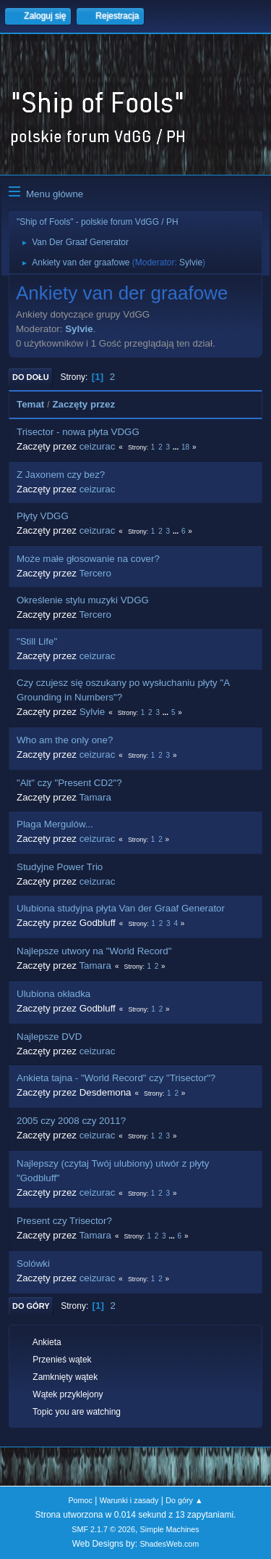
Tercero (95, 573)
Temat (30, 404)
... (177, 447)
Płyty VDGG (43, 515)
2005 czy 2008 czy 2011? (71, 1120)
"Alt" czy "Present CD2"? (69, 782)
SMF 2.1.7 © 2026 (103, 1529)
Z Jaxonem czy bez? (61, 474)
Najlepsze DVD (49, 1036)
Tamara (95, 797)
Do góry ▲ (183, 1500)
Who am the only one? (65, 740)
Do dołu (30, 377)
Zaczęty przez (83, 404)
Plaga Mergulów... (55, 824)
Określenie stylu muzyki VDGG (83, 600)
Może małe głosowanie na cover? (88, 558)
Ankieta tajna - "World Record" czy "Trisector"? (116, 1077)
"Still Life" (37, 641)
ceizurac (97, 446)
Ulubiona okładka (53, 993)
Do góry (31, 1306)
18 (185, 447)
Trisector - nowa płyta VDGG (78, 431)
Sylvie (190, 262)
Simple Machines (169, 1529)
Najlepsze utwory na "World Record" (94, 951)
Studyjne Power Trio (60, 866)
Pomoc (80, 1500)
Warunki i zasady (129, 1500)
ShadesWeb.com (169, 1543)
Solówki (33, 1263)
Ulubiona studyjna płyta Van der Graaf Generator (121, 908)
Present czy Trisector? (64, 1220)
